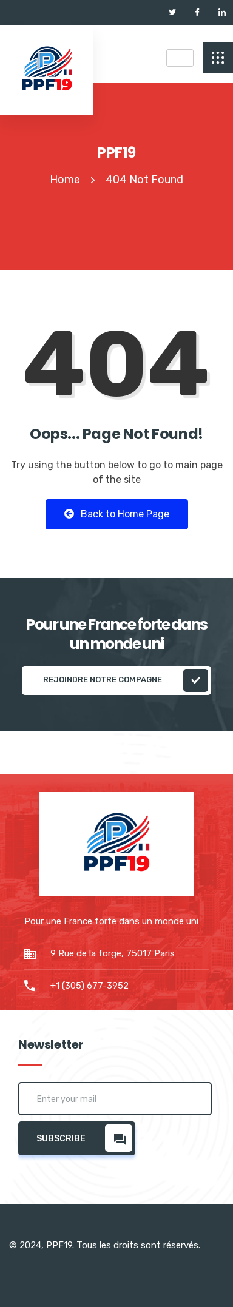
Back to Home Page (116, 514)
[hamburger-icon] (180, 58)
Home (65, 179)
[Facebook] (197, 13)
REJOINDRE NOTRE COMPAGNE (125, 680)
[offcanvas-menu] (218, 57)
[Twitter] (172, 13)
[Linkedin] (222, 13)
